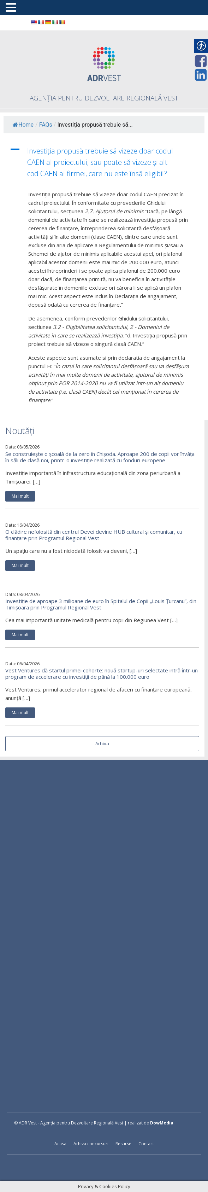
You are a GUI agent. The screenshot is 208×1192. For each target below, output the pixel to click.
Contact (146, 1144)
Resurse (123, 1144)
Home (23, 124)
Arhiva (102, 743)
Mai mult (20, 496)
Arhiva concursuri (90, 1144)
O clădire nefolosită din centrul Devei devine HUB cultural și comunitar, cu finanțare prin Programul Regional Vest (93, 534)
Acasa (60, 1144)
